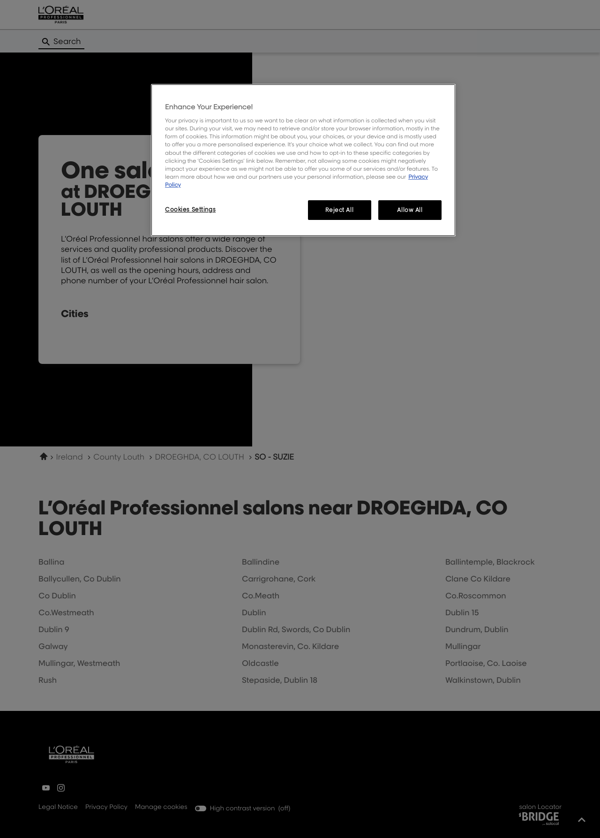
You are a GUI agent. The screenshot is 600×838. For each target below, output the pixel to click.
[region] (303, 160)
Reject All (339, 209)
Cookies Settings (190, 209)
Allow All (409, 209)
